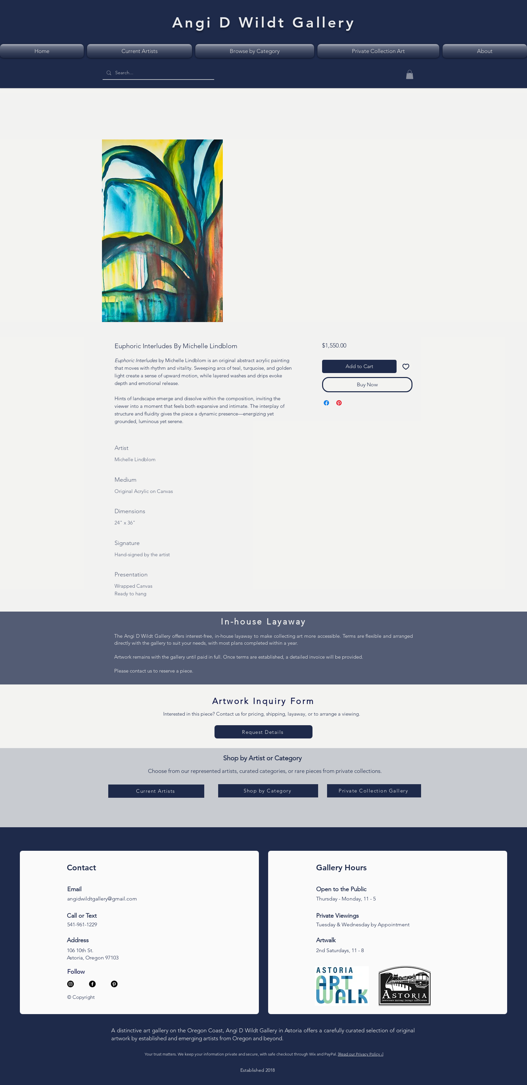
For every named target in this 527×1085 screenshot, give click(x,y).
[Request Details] (263, 731)
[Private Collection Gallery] (374, 790)
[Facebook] (92, 984)
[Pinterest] (114, 984)
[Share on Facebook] (326, 403)
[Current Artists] (156, 791)
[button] (409, 74)
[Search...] (157, 73)
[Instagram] (70, 984)
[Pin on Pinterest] (339, 403)
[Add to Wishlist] (405, 366)
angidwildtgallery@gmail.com (102, 898)
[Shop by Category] (268, 790)
